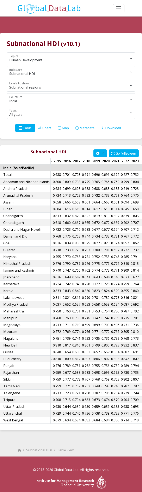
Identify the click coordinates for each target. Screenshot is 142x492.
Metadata (84, 128)
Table (25, 128)
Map (63, 128)
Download (111, 128)
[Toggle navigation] (118, 8)
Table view (65, 450)
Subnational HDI (39, 450)
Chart (44, 128)
